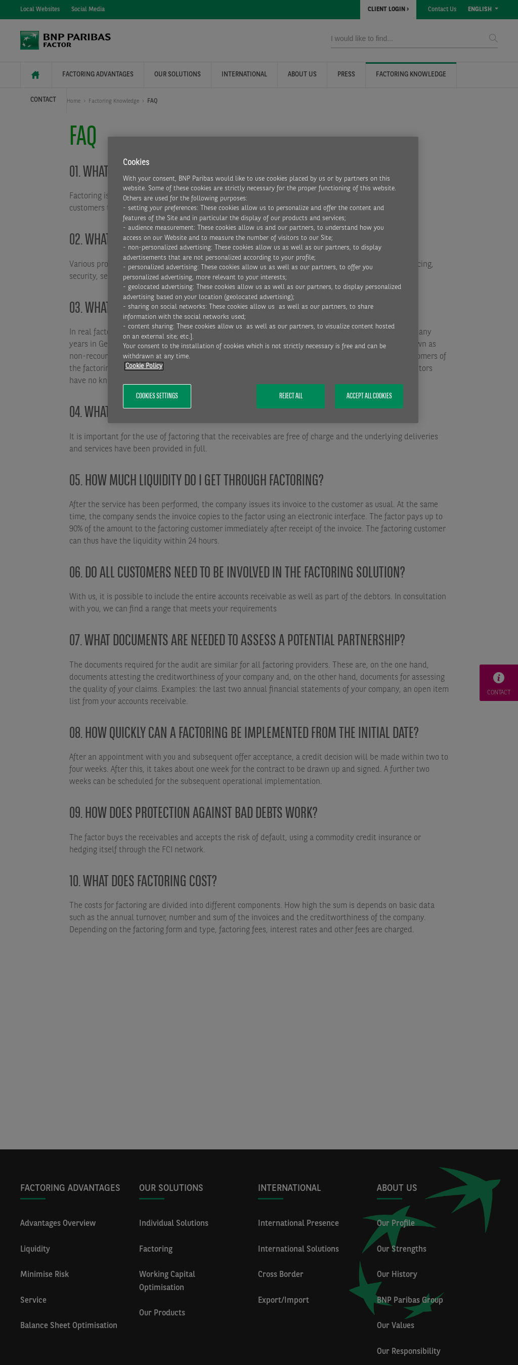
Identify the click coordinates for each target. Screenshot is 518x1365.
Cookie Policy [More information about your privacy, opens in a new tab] (143, 366)
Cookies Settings (157, 396)
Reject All (291, 396)
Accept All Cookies (369, 396)
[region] (263, 280)
